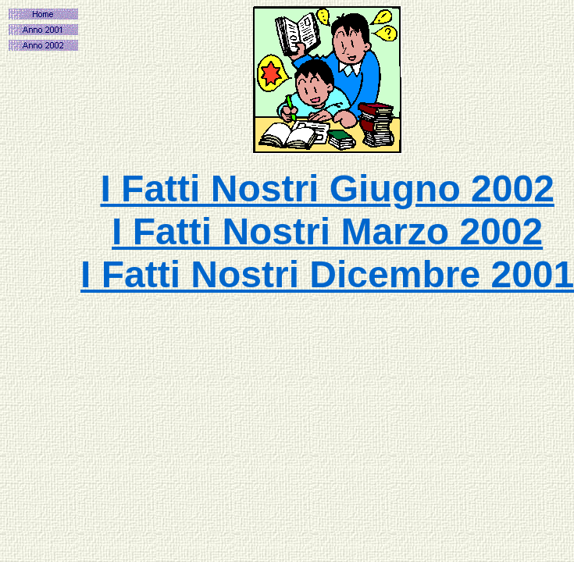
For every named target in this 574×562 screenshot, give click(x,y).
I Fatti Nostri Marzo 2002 (327, 231)
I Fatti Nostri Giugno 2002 (327, 188)
